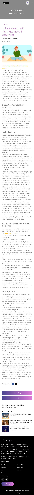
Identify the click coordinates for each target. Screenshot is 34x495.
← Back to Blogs (17, 393)
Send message (7, 484)
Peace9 (11, 490)
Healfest (3, 473)
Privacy (14, 493)
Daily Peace (4, 470)
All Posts (5, 24)
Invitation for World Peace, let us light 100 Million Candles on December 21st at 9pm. (21, 421)
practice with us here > (11, 233)
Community (20, 470)
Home (3, 464)
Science (3, 467)
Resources (20, 467)
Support (19, 493)
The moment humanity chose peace (20, 414)
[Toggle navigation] (31, 3)
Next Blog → (17, 398)
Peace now (20, 464)
